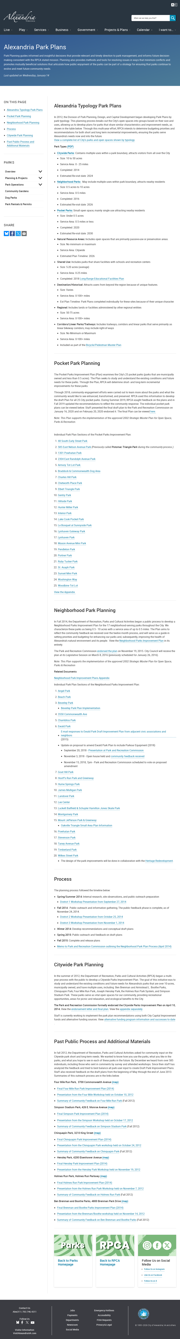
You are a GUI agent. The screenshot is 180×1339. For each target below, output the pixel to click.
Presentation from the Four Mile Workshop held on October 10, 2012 (95, 1092)
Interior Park (64, 510)
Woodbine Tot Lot (68, 583)
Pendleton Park (66, 546)
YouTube (32, 1320)
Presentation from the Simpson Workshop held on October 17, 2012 (95, 1117)
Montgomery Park (68, 811)
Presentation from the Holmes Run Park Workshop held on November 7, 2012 (100, 1186)
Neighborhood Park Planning (23, 120)
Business (62, 27)
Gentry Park (64, 492)
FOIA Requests (104, 1317)
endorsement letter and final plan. (90, 1006)
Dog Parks (11, 195)
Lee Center (64, 799)
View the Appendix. (64, 589)
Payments (72, 1312)
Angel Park (64, 688)
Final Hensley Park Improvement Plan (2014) (82, 1161)
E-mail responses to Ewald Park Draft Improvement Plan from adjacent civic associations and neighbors (113, 730)
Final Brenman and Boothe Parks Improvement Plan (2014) (90, 1205)
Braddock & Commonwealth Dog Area (79, 468)
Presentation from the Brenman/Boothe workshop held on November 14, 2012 (101, 1211)
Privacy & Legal (104, 1322)
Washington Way (67, 576)
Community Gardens (17, 188)
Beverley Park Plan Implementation (80, 705)
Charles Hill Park (67, 474)
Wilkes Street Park (68, 853)
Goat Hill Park (65, 769)
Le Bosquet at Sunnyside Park (75, 522)
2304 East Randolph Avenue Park (76, 456)
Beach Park (64, 694)
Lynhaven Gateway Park (71, 528)
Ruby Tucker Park (68, 558)
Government (86, 27)
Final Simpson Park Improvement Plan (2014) (83, 1111)
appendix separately (131, 1006)
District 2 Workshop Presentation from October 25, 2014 (91, 914)
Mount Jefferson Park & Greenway (77, 817)
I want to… (166, 27)
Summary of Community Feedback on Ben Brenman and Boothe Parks (96, 1217)
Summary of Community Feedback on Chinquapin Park (88, 1148)
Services (40, 27)
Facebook (22, 1320)
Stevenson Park (66, 835)
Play (22, 27)
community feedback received (127, 753)
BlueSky (17, 1320)
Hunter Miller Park (68, 504)
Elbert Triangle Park (69, 486)
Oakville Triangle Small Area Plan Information (86, 822)
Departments (72, 1317)
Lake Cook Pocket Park (71, 516)
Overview (10, 169)
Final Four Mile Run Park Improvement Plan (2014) (85, 1086)
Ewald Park (64, 723)
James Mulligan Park (70, 787)
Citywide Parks (65, 150)
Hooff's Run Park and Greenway (76, 775)
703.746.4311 (29, 1308)
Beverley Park (65, 700)
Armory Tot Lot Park (69, 462)
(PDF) (70, 144)
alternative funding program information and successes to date (139, 1016)
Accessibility (104, 1312)
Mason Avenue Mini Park (72, 540)
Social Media (72, 1326)
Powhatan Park (66, 828)
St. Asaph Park (66, 564)
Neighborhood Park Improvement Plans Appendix (81, 675)
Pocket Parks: (65, 207)
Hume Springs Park (69, 781)
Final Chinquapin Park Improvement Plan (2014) (84, 1136)
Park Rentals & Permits (18, 201)
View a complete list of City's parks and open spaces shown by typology (94, 137)
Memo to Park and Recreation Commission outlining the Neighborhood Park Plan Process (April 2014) (114, 943)
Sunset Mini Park (67, 570)
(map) (115, 1079)
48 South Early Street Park (73, 438)
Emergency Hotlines (104, 1307)
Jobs (72, 1307)
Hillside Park (65, 498)
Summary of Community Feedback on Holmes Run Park (88, 1192)
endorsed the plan (107, 648)
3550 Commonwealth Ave (72, 711)
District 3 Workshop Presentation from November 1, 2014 (92, 920)
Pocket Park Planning (19, 113)
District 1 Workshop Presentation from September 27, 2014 (93, 899)
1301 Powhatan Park (70, 450)
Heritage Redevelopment (159, 858)
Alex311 (17, 1308)
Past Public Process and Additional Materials (20, 141)
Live (7, 27)
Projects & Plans (116, 27)
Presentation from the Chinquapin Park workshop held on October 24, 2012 (99, 1142)
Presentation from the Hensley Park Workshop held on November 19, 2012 (98, 1166)
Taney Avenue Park (68, 841)
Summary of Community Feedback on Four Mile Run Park (89, 1098)
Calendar (143, 27)
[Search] (173, 17)
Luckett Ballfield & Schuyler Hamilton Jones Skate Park (89, 805)
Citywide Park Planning (20, 132)
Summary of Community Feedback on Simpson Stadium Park (92, 1123)
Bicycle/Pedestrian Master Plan (103, 342)
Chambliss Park (67, 717)
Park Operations (14, 182)
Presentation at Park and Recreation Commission (116, 747)
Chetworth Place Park (70, 480)
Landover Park (66, 793)
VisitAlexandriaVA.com (24, 1330)
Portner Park (65, 552)
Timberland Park (67, 847)
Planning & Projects (16, 175)
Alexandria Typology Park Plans (25, 107)
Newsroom (72, 1322)
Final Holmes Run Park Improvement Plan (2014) (84, 1180)
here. (153, 408)
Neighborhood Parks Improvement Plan (141, 638)
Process (11, 126)
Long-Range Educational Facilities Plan (102, 276)
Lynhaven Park (66, 534)
